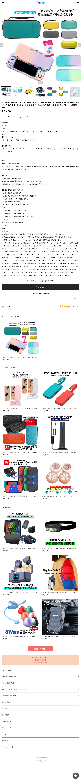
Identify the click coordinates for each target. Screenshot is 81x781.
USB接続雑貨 (6, 702)
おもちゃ (4, 708)
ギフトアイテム (6, 728)
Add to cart (40, 287)
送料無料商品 (6, 721)
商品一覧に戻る (40, 649)
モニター (5, 734)
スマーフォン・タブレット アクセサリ (14, 689)
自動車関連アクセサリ (9, 696)
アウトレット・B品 (7, 747)
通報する (76, 298)
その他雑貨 (5, 715)
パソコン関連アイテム (9, 683)
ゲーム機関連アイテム (9, 676)
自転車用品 (6, 740)
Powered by (40, 761)
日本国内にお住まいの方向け (40, 293)
